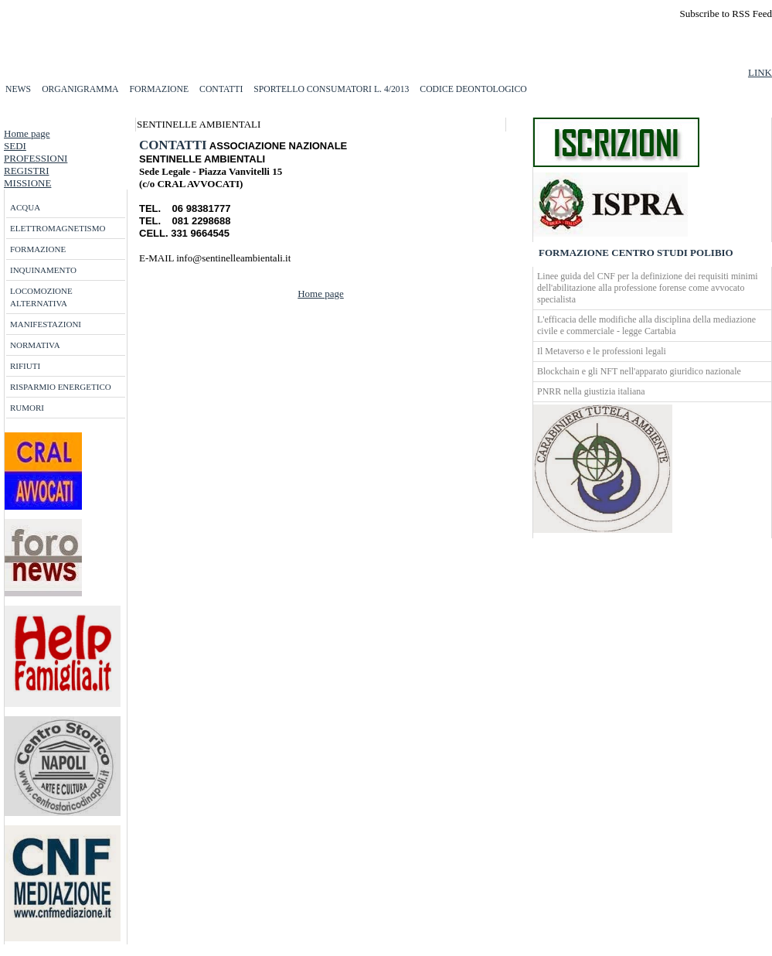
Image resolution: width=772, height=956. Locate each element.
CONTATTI (221, 89)
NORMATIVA (35, 345)
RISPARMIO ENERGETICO (60, 386)
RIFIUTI (25, 365)
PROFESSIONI (35, 158)
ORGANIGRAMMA (80, 89)
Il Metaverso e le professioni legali (601, 351)
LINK (760, 72)
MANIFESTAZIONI (45, 324)
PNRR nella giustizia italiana (591, 391)
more (156, 270)
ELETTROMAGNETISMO (57, 228)
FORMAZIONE (159, 89)
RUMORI (27, 407)
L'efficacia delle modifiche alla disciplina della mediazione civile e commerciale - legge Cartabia (646, 325)
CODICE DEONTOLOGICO (473, 89)
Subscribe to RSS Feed (725, 13)
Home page (27, 133)
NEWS (18, 89)
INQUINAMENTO (43, 270)
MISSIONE (27, 183)
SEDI (15, 146)
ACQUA (25, 207)
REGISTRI (26, 170)
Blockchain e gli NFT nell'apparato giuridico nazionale (639, 371)
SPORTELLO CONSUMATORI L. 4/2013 (331, 89)
